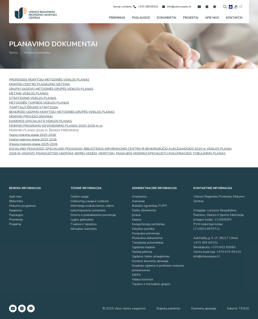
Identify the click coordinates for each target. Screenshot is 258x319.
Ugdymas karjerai (143, 247)
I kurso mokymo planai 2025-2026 (32, 135)
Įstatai (136, 215)
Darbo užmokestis (144, 210)
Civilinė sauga (79, 196)
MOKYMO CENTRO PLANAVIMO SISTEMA (39, 84)
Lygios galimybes (82, 219)
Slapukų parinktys (168, 308)
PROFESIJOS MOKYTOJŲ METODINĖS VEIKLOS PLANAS (49, 80)
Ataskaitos (139, 196)
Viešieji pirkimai (142, 252)
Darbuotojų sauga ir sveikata (89, 201)
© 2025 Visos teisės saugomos (124, 308)
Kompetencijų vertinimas (148, 224)
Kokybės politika (143, 229)
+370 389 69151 (205, 242)
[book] (230, 7)
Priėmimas (16, 219)
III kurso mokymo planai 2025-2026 (33, 144)
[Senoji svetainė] (122, 6)
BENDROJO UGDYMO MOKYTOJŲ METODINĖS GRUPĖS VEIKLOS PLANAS (61, 112)
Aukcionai (138, 201)
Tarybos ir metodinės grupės (151, 284)
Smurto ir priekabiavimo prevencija (93, 215)
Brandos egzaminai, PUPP (149, 206)
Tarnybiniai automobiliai (147, 242)
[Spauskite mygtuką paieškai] (225, 7)
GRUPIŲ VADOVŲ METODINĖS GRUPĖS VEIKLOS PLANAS (51, 89)
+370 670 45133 (228, 252)
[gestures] (236, 7)
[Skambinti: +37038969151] (145, 6)
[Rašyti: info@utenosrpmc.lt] (176, 6)
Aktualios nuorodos (83, 229)
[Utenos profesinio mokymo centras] (36, 13)
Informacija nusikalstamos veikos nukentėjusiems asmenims (92, 208)
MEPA (136, 275)
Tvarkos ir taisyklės (83, 224)
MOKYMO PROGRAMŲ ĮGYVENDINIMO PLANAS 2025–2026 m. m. (56, 126)
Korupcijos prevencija (146, 233)
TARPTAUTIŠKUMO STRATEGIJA (33, 107)
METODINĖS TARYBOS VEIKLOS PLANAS (39, 103)
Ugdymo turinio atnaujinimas (151, 256)
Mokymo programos (22, 206)
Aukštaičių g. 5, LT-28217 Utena (215, 238)
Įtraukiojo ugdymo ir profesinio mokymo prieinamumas (158, 268)
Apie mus (15, 196)
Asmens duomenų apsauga (150, 261)
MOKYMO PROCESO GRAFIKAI (31, 116)
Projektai (15, 224)
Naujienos (15, 210)
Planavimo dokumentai (147, 238)
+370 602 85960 (223, 247)
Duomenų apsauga (203, 308)
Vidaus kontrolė (142, 279)
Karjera (136, 219)
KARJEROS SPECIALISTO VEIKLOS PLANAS (40, 121)
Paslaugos (16, 215)
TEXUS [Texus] (244, 308)
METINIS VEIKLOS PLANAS (28, 93)
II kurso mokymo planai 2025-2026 (33, 139)
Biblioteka (16, 201)
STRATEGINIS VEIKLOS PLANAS (32, 98)
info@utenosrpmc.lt (206, 256)
